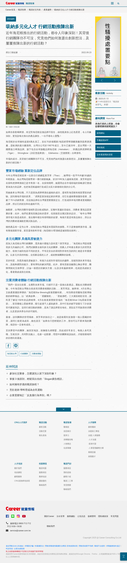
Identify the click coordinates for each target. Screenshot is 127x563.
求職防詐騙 (29, 546)
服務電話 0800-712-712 (20, 523)
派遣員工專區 (93, 431)
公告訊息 (81, 516)
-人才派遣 (92, 439)
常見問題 (67, 485)
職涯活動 (43, 422)
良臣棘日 (67, 431)
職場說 (66, 427)
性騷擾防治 (39, 546)
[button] (101, 80)
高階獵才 (92, 456)
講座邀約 (42, 480)
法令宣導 (60, 516)
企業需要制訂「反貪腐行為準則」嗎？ (31, 395)
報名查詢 (42, 435)
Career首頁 (10, 10)
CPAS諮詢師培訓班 (22, 480)
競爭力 (66, 435)
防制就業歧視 (72, 546)
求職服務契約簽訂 (113, 546)
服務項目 (42, 472)
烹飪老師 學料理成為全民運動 (26, 389)
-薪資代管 (92, 443)
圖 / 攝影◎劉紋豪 (13, 127)
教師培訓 (42, 476)
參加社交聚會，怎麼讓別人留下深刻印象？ (33, 373)
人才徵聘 (92, 422)
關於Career (49, 516)
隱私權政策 (103, 516)
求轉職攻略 (68, 439)
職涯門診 (67, 463)
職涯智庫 (22, 10)
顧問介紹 (67, 476)
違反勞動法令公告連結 (14, 546)
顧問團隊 (18, 476)
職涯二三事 (68, 480)
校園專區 (43, 463)
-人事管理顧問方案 (96, 448)
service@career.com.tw (20, 530)
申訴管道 (9, 549)
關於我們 (18, 468)
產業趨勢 (47, 10)
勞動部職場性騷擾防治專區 (55, 546)
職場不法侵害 (99, 546)
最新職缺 (92, 427)
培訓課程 (18, 472)
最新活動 (42, 427)
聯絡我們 (42, 485)
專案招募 (92, 452)
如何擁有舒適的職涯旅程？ (24, 384)
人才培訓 (18, 463)
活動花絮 (42, 431)
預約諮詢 (67, 472)
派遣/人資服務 (94, 435)
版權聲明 (92, 516)
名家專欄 (67, 448)
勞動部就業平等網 (86, 546)
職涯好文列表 (35, 10)
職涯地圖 (42, 468)
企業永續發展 (19, 549)
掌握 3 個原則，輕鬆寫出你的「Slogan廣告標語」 (37, 378)
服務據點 (71, 516)
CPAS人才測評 (20, 422)
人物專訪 (67, 443)
